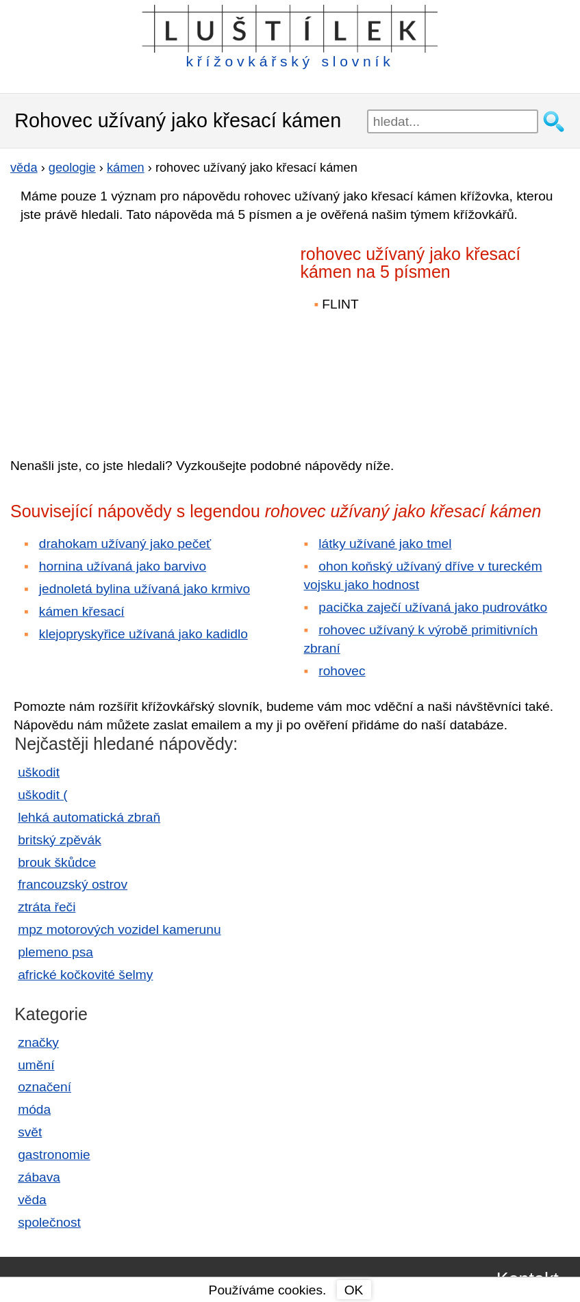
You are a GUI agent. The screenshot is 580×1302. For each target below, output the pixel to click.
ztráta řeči (46, 907)
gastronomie (54, 1154)
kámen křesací (82, 611)
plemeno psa (55, 952)
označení (44, 1087)
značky (38, 1042)
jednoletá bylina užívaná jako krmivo (144, 589)
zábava (39, 1177)
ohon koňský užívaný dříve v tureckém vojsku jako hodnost (423, 575)
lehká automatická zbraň (89, 817)
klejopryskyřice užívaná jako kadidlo (143, 634)
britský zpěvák (59, 840)
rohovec (341, 671)
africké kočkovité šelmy (85, 974)
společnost (49, 1222)
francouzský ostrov (72, 884)
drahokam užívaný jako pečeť (125, 543)
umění (36, 1065)
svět (30, 1132)
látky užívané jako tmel (384, 543)
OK (354, 1290)
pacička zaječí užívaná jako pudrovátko (432, 607)
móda (34, 1109)
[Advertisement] (130, 330)
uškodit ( (43, 794)
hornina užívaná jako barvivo (122, 566)
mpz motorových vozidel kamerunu (119, 929)
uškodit (39, 772)
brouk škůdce (57, 862)
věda (32, 1200)
